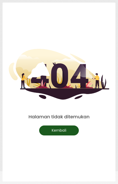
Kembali (59, 130)
